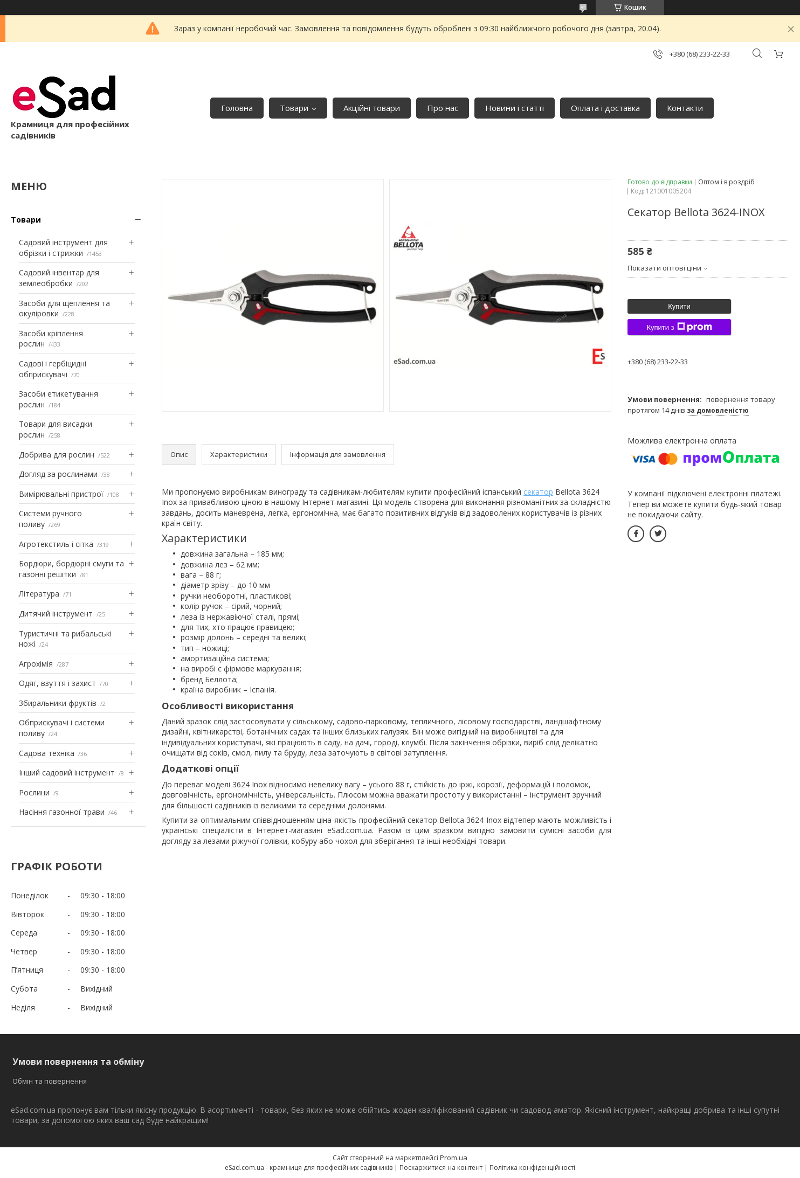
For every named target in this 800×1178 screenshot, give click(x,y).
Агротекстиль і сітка (56, 544)
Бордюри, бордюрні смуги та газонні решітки (71, 568)
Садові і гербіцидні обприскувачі (52, 368)
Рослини (34, 792)
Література (39, 593)
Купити (679, 306)
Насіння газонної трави (62, 812)
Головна (237, 107)
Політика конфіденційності (532, 1167)
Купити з (679, 327)
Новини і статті (514, 107)
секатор (538, 492)
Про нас (442, 107)
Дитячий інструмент (56, 613)
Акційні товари (371, 107)
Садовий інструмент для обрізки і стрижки (63, 247)
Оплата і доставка (605, 107)
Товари (294, 107)
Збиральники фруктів (57, 703)
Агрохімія (36, 664)
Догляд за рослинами (58, 474)
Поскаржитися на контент (440, 1167)
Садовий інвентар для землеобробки (59, 277)
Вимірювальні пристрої (61, 494)
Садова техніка (46, 753)
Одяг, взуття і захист (57, 683)
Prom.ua (453, 1157)
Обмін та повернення (49, 1081)
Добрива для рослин (56, 454)
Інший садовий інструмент (67, 772)
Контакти (685, 107)
